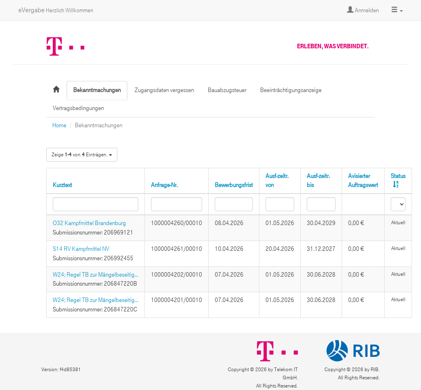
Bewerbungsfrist (234, 185)
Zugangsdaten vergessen (164, 90)
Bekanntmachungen (97, 90)
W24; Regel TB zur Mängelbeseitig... (95, 274)
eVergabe (55, 10)
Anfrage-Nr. (164, 185)
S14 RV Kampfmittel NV (81, 248)
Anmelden (363, 10)
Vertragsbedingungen (78, 108)
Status (398, 176)
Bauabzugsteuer (227, 90)
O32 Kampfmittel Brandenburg (89, 223)
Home (59, 125)
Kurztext (62, 185)
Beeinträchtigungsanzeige (291, 90)
